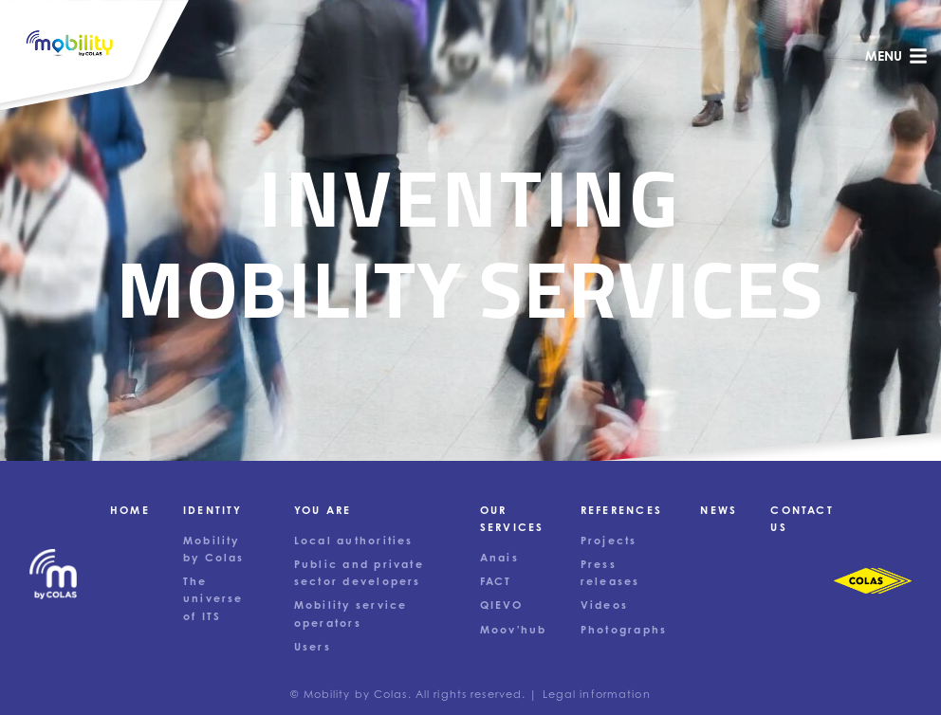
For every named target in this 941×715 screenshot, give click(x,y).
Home (130, 510)
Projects (609, 540)
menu (896, 55)
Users (312, 646)
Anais (499, 557)
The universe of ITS (213, 598)
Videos (604, 605)
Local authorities (354, 540)
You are (323, 510)
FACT (496, 581)
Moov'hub (513, 629)
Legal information (597, 694)
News (718, 510)
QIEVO (501, 605)
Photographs (624, 629)
